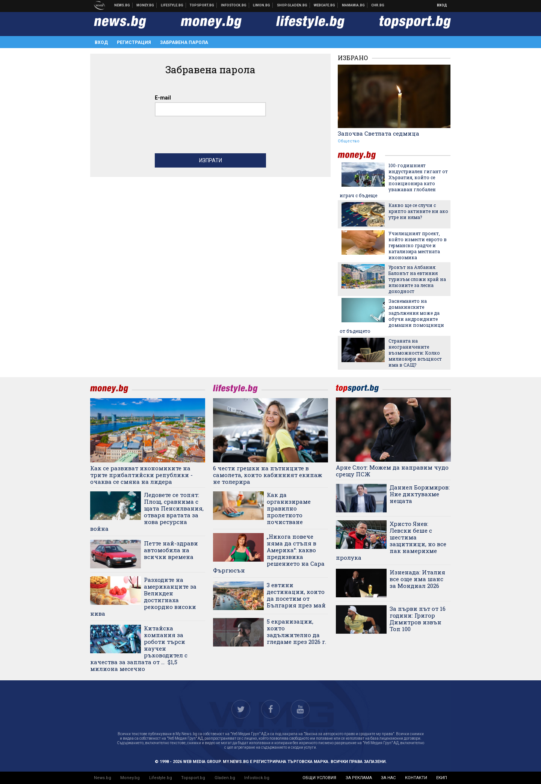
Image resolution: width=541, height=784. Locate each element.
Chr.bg (378, 5)
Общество (349, 141)
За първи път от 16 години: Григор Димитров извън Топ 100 (418, 618)
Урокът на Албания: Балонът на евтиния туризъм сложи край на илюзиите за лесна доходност (417, 279)
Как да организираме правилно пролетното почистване (289, 508)
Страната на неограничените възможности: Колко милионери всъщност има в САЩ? (415, 353)
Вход (442, 5)
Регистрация (134, 42)
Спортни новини (202, 5)
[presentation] (212, 136)
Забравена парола (184, 42)
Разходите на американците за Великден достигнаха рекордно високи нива (143, 596)
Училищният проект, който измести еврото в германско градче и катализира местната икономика (417, 245)
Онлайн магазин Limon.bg (262, 5)
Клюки (172, 5)
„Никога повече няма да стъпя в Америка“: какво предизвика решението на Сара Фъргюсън (269, 553)
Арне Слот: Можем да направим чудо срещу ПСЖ (392, 471)
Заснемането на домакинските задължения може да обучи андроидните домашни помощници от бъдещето (392, 316)
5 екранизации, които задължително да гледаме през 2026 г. (296, 631)
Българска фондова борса (234, 5)
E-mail (163, 98)
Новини (122, 5)
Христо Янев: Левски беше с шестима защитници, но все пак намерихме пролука (391, 540)
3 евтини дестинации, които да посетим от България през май (296, 595)
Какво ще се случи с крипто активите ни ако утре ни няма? (418, 211)
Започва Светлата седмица (378, 133)
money (361, 155)
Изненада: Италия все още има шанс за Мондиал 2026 (417, 579)
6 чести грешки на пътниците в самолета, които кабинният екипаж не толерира (267, 474)
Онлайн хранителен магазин (292, 5)
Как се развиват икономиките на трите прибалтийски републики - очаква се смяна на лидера (141, 474)
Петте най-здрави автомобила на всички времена (171, 550)
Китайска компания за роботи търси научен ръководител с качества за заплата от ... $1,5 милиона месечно (138, 648)
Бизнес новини (145, 5)
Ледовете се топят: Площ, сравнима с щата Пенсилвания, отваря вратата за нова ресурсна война (147, 511)
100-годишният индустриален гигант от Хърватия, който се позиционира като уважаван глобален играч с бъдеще (394, 180)
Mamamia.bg (353, 5)
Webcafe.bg (324, 5)
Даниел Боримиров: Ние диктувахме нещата (420, 494)
